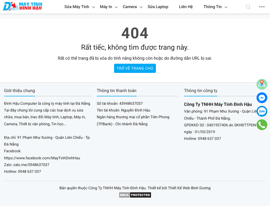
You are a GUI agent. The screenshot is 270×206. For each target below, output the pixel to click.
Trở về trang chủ (135, 68)
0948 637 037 (29, 172)
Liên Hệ (186, 6)
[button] (248, 6)
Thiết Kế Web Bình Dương (189, 188)
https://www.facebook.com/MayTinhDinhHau (42, 158)
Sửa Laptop (158, 6)
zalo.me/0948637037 (31, 165)
